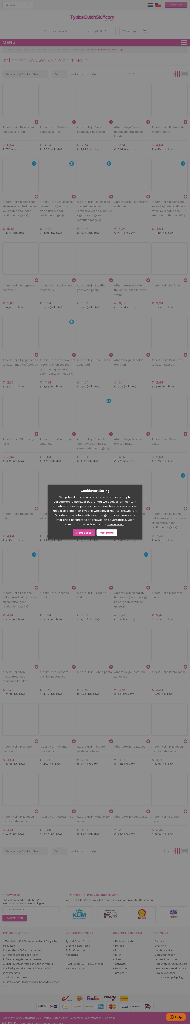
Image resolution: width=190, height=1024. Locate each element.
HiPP (118, 954)
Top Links (10, 5)
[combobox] (61, 31)
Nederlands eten (125, 941)
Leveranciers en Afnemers (170, 968)
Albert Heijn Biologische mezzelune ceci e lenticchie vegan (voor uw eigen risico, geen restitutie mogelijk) (94, 211)
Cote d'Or (121, 973)
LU (116, 950)
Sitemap (110, 1017)
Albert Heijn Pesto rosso (168, 672)
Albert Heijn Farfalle (165, 285)
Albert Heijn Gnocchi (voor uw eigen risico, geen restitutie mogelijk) (93, 444)
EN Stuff (158, 5)
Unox (118, 959)
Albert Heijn (21, 50)
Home (9, 50)
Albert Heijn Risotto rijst (56, 816)
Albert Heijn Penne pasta (94, 672)
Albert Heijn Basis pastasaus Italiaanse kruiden (128, 132)
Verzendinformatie (166, 959)
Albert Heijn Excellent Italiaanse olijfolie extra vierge (130, 290)
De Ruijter (121, 968)
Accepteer (84, 532)
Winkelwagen (130, 31)
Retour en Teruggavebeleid (171, 963)
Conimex (120, 963)
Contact (159, 941)
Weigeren (107, 532)
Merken (119, 945)
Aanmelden (176, 5)
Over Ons (160, 945)
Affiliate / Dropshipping (169, 977)
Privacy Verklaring (165, 973)
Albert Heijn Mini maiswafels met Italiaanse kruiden (14, 676)
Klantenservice (164, 950)
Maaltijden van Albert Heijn (70, 50)
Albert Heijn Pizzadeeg (130, 746)
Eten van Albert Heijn (42, 50)
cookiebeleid (115, 524)
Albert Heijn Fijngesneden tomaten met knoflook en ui (20, 364)
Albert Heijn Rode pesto (131, 816)
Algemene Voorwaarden (86, 1017)
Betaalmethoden (165, 954)
